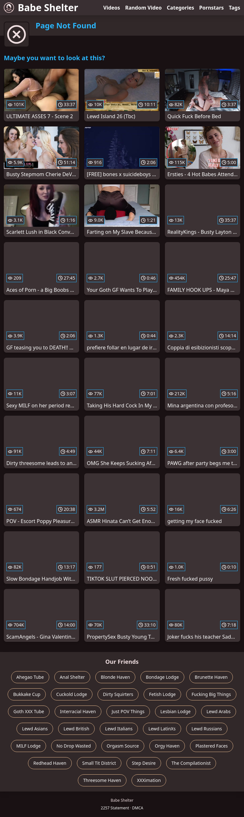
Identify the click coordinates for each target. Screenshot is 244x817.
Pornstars (211, 7)
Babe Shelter (41, 7)
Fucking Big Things (211, 694)
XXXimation (149, 780)
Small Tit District (99, 763)
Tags (234, 7)
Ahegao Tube (30, 677)
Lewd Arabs (219, 711)
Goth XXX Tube (28, 711)
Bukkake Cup (26, 694)
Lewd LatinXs (162, 729)
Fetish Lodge (162, 694)
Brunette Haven (211, 677)
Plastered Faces (211, 746)
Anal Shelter (72, 677)
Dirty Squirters (118, 694)
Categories (180, 7)
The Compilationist (191, 763)
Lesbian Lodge (175, 711)
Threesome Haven (102, 780)
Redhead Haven (49, 763)
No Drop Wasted (74, 746)
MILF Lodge (28, 746)
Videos (111, 7)
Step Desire (144, 763)
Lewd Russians (207, 729)
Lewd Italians (118, 729)
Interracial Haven (78, 711)
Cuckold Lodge (71, 694)
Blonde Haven (115, 677)
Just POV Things (128, 711)
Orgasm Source (123, 746)
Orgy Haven (167, 746)
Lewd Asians (35, 729)
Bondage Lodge (162, 677)
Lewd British (76, 729)
